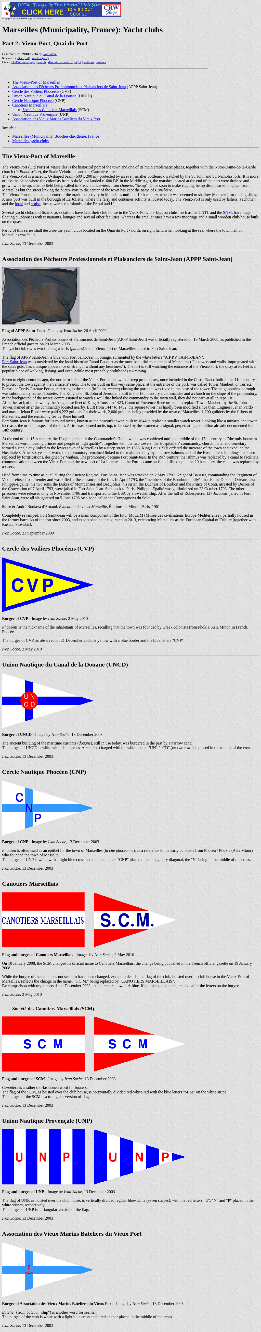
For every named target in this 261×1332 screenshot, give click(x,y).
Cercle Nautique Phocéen (33, 100)
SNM (227, 212)
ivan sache (50, 54)
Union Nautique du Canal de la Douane (44, 96)
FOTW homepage (23, 62)
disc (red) (23, 58)
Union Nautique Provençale (35, 114)
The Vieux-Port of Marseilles (36, 82)
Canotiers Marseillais (29, 105)
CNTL (204, 212)
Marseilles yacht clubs (30, 141)
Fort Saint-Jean (14, 362)
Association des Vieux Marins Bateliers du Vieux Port (56, 119)
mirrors (101, 62)
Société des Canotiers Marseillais (49, 110)
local (19, 204)
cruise (36, 204)
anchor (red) (40, 58)
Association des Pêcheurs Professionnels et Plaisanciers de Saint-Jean (69, 87)
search (41, 62)
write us (89, 62)
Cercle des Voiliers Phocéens (35, 91)
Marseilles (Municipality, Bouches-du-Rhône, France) (56, 136)
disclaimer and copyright (64, 62)
